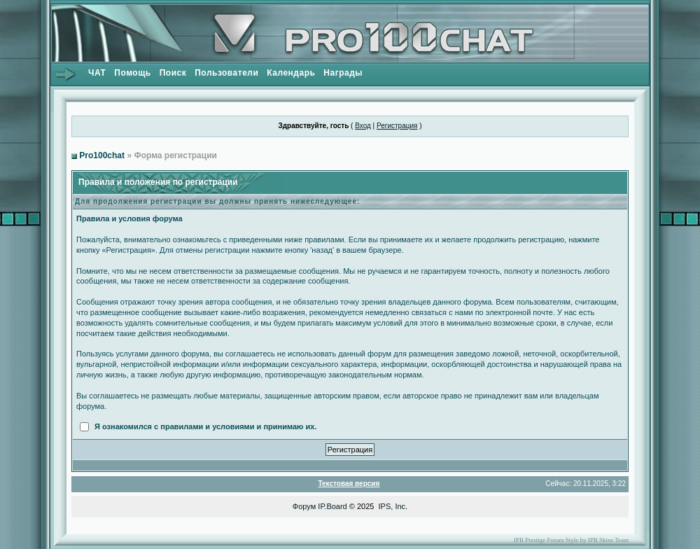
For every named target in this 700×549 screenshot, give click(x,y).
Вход (363, 126)
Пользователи (226, 73)
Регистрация (397, 126)
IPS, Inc (392, 506)
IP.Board (332, 506)
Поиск (173, 73)
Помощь (132, 73)
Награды (343, 73)
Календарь (291, 73)
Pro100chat (102, 155)
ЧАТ (97, 73)
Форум (304, 506)
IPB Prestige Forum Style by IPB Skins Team (571, 539)
